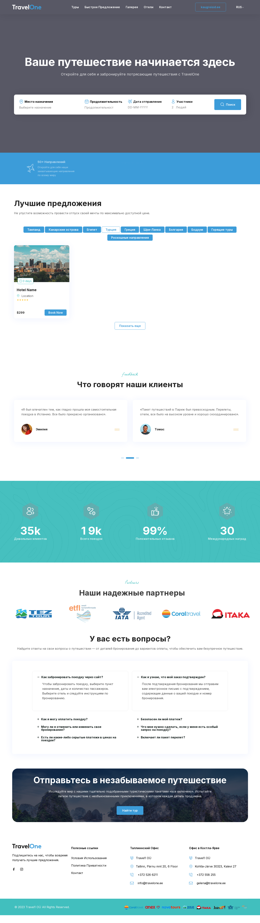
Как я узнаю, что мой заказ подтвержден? (173, 677)
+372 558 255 (206, 875)
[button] (122, 458)
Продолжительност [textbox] (99, 107)
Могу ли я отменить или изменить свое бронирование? (71, 728)
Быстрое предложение (102, 7)
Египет (92, 229)
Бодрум (197, 229)
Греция (130, 229)
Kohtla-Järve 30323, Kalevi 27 (215, 866)
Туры (75, 7)
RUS (239, 7)
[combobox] (50, 107)
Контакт (165, 7)
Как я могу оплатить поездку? (64, 719)
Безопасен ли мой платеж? (161, 719)
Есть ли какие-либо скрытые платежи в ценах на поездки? (78, 738)
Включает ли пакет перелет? (163, 737)
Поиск (227, 104)
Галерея (132, 7)
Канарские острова (63, 229)
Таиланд (33, 229)
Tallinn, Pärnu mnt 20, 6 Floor (157, 866)
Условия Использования (89, 858)
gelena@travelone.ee (211, 883)
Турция (111, 229)
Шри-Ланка (152, 229)
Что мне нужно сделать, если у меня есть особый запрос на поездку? (179, 728)
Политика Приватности (88, 865)
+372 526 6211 (148, 875)
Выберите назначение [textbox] (35, 107)
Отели (148, 7)
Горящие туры (222, 229)
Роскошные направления (130, 237)
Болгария (176, 229)
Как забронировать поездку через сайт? (72, 677)
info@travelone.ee (150, 883)
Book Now (55, 312)
